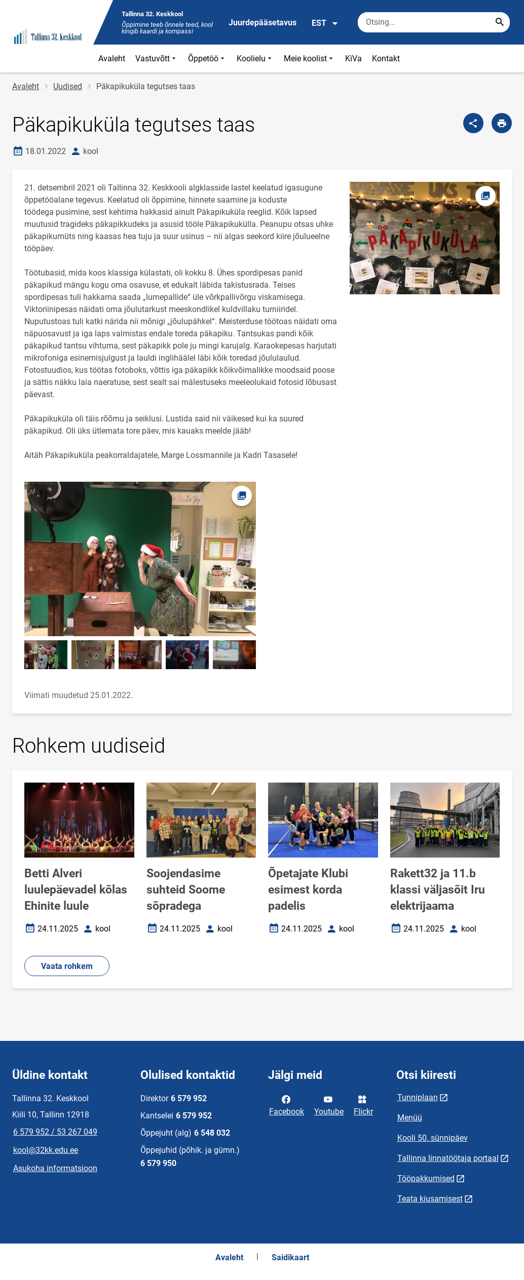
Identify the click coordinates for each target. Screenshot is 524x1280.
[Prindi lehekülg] (502, 123)
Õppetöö (207, 58)
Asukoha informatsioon (55, 1168)
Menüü (409, 1117)
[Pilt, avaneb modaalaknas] (140, 559)
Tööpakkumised (426, 1178)
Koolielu (255, 58)
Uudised (67, 86)
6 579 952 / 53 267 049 (55, 1132)
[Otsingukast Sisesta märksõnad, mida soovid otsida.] (434, 22)
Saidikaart (290, 1257)
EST (325, 23)
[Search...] (499, 22)
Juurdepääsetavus (262, 22)
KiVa (353, 58)
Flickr (363, 1105)
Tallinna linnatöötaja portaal (448, 1158)
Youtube (329, 1105)
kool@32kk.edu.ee (45, 1150)
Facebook (286, 1105)
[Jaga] (473, 123)
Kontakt (386, 58)
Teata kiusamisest (430, 1199)
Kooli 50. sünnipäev (432, 1138)
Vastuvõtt (156, 58)
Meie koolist (309, 58)
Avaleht (111, 58)
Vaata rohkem (67, 966)
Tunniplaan (417, 1097)
